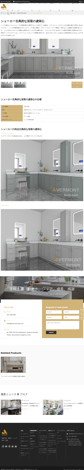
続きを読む (22, 409)
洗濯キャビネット (25, 439)
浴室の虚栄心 (24, 443)
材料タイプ (51, 428)
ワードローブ (24, 431)
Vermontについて (34, 429)
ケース (59, 433)
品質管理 (32, 438)
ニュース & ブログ (61, 439)
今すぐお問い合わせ (76, 85)
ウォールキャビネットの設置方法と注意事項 (71, 405)
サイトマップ (67, 467)
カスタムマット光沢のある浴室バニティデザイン (52, 449)
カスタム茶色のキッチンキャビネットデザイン (43, 448)
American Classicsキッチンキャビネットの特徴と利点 (29, 405)
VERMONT (32, 433)
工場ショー (33, 441)
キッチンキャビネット (25, 435)
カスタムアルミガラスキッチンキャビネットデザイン (52, 440)
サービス (59, 436)
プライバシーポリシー (77, 467)
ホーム (4, 13)
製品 (22, 428)
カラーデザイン (43, 429)
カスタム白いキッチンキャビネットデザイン (43, 435)
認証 (31, 436)
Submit (51, 332)
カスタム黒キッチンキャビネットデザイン (43, 441)
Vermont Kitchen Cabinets (12, 467)
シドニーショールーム (34, 445)
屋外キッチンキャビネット (25, 451)
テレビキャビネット (25, 447)
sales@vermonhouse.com (75, 431)
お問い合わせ (70, 428)
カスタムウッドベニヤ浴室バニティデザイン (52, 433)
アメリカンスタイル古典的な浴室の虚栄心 (13, 376)
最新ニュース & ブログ (16, 394)
